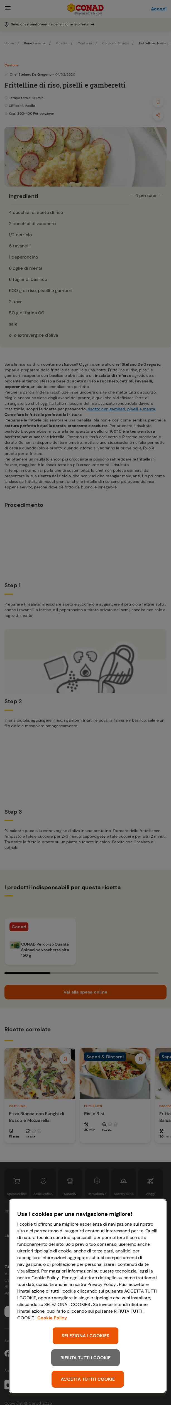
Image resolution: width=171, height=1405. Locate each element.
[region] (88, 1296)
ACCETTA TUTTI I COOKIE (88, 1379)
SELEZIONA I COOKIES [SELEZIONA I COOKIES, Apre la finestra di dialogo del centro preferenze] (85, 1336)
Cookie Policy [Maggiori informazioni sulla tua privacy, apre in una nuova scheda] (52, 1318)
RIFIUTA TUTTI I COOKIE (85, 1358)
